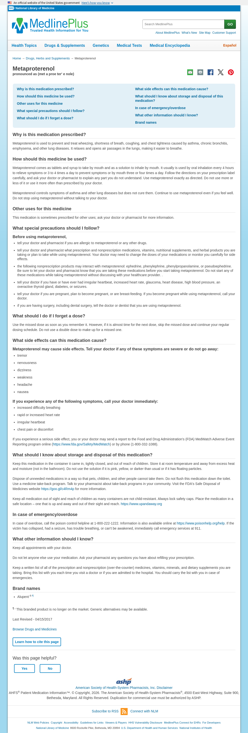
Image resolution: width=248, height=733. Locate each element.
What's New (189, 32)
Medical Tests (129, 45)
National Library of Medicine (35, 8)
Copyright (56, 722)
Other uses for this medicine (40, 103)
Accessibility (71, 722)
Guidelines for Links (91, 722)
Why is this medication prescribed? (45, 89)
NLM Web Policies (38, 722)
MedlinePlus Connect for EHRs (182, 722)
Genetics (101, 45)
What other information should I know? (166, 115)
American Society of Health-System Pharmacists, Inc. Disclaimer (124, 688)
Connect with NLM (144, 711)
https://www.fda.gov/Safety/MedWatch (81, 444)
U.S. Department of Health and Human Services (149, 727)
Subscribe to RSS (110, 711)
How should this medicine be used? (46, 96)
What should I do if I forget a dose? (45, 118)
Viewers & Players (116, 722)
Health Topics (24, 45)
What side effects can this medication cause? (171, 89)
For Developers (211, 722)
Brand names (146, 122)
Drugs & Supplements (65, 45)
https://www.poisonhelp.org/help (201, 523)
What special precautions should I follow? (51, 111)
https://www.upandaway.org (141, 504)
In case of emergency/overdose (160, 108)
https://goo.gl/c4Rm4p (57, 489)
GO (230, 24)
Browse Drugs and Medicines (35, 629)
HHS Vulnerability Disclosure (145, 722)
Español (229, 45)
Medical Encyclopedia (170, 45)
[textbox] (183, 24)
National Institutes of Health (195, 727)
